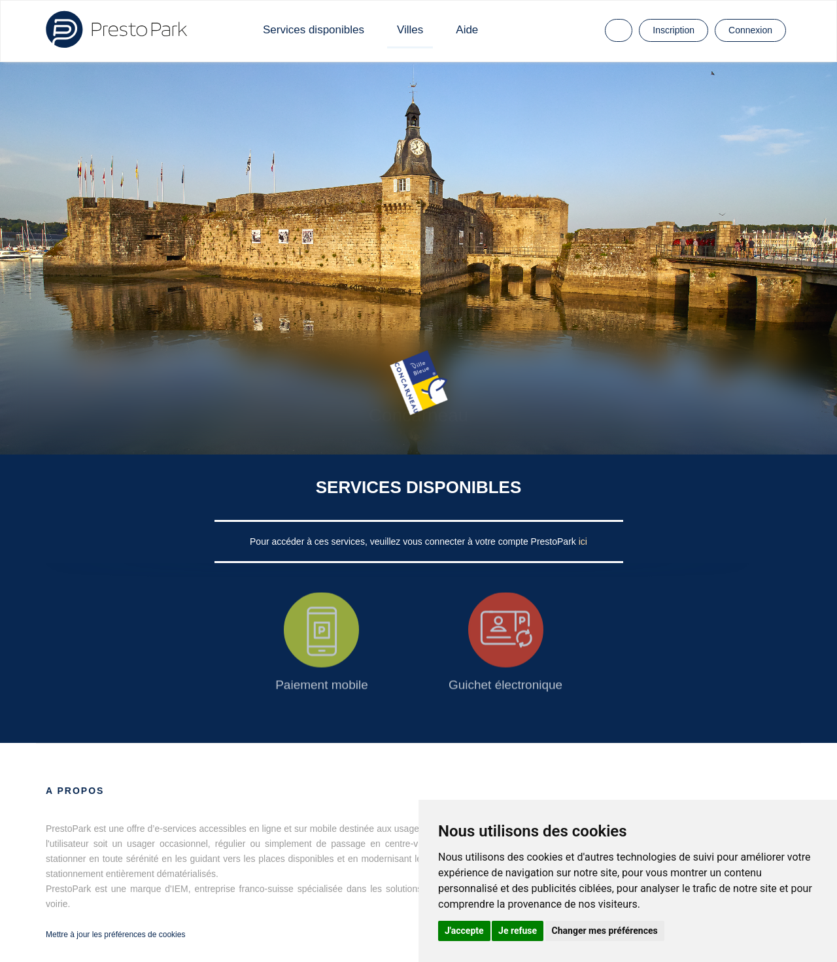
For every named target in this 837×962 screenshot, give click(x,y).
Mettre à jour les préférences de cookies (115, 934)
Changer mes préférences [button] (605, 930)
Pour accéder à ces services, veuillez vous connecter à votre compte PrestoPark (414, 541)
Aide (467, 30)
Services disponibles (313, 30)
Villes (410, 30)
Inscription (673, 30)
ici (583, 541)
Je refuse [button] (517, 930)
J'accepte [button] (464, 930)
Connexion (750, 30)
